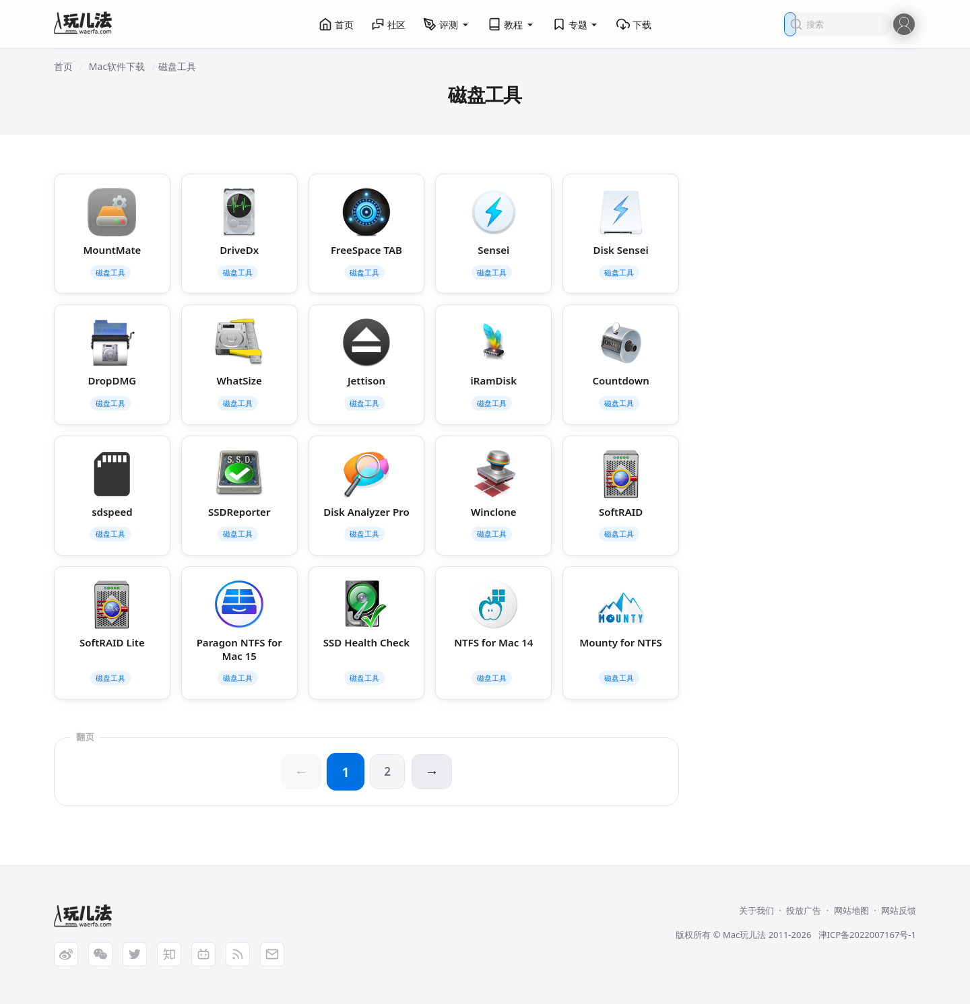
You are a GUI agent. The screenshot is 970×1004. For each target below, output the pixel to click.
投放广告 (803, 910)
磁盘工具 (177, 66)
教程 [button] (511, 24)
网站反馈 (898, 910)
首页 (336, 24)
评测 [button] (446, 24)
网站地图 (851, 910)
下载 (633, 24)
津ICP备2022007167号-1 (867, 935)
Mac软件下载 (117, 66)
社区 (388, 24)
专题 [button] (576, 24)
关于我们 (756, 910)
